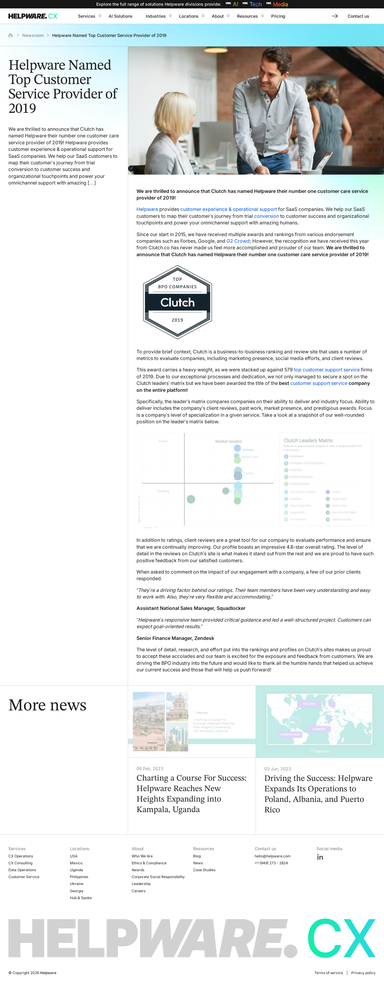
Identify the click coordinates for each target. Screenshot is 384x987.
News (198, 863)
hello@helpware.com (273, 856)
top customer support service (327, 370)
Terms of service (328, 972)
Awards (138, 870)
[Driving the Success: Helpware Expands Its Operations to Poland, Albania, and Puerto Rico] (320, 722)
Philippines (79, 876)
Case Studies (204, 870)
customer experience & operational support (228, 209)
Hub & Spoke (81, 898)
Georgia (76, 891)
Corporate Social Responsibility (158, 876)
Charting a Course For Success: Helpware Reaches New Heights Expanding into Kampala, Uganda (191, 794)
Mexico (76, 863)
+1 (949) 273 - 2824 (271, 863)
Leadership (141, 883)
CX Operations (20, 856)
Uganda (76, 870)
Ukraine (76, 883)
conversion (266, 216)
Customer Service (23, 876)
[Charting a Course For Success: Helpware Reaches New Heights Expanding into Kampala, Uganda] (192, 721)
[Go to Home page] (34, 16)
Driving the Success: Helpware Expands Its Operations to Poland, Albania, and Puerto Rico (318, 794)
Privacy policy (363, 972)
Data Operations (22, 870)
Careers (139, 891)
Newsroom (33, 35)
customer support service (318, 383)
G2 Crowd (238, 241)
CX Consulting (20, 863)
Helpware (147, 209)
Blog (197, 856)
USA (73, 856)
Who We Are (142, 856)
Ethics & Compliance (149, 863)
